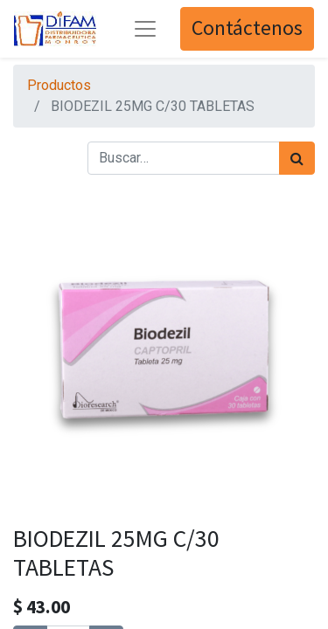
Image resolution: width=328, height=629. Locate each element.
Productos (59, 85)
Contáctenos (247, 28)
